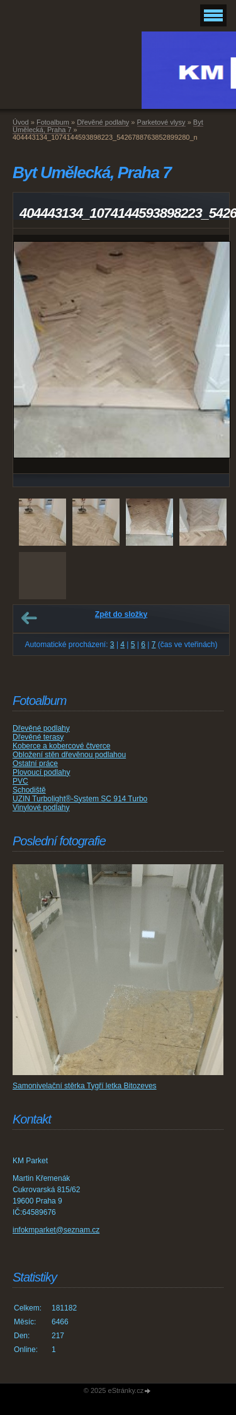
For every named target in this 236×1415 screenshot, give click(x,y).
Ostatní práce (35, 763)
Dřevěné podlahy (103, 122)
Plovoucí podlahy (41, 772)
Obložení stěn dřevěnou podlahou (69, 754)
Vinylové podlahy (41, 807)
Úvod (21, 122)
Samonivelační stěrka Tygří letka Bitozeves (85, 1085)
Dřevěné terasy (38, 737)
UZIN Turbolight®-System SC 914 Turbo (80, 798)
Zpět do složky (121, 614)
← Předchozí (29, 618)
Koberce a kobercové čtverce (61, 745)
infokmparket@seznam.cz (56, 1230)
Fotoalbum (53, 122)
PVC (20, 781)
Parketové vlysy (161, 122)
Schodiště (29, 790)
